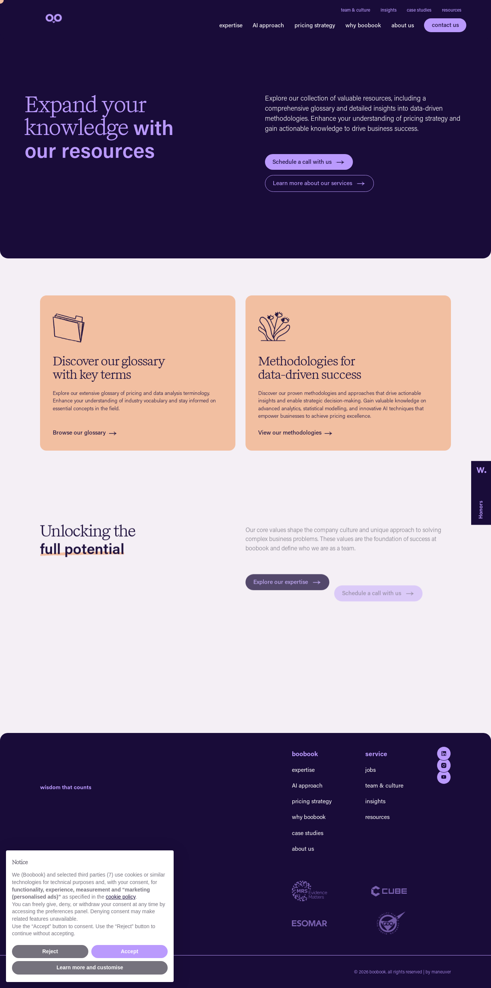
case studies (419, 10)
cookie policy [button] (120, 897)
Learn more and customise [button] (90, 967)
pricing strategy (315, 25)
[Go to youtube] (444, 777)
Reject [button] (50, 951)
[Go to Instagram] (444, 765)
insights (389, 10)
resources (451, 10)
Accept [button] (129, 951)
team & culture (355, 10)
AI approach (268, 25)
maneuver (441, 972)
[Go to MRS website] (332, 891)
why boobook (363, 25)
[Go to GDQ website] (411, 923)
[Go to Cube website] (411, 891)
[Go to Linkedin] (444, 753)
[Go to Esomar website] (332, 923)
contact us (445, 24)
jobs (370, 769)
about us (402, 25)
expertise (231, 25)
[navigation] (53, 18)
